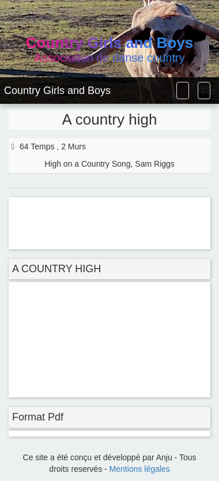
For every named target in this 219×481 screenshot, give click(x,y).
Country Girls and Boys (57, 90)
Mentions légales (140, 469)
